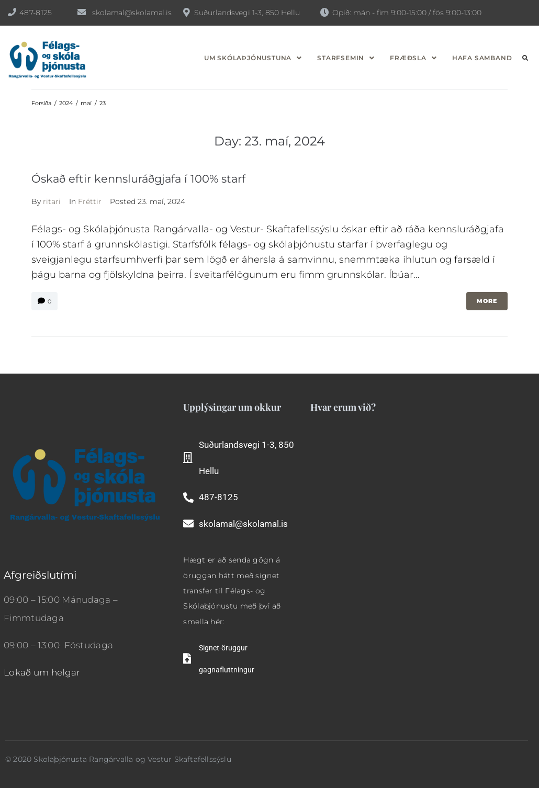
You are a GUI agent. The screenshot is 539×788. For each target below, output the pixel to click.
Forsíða (41, 103)
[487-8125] (12, 12)
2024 (66, 103)
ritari (52, 201)
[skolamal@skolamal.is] (81, 12)
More (487, 301)
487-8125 (35, 12)
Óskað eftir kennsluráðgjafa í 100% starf (138, 178)
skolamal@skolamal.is (132, 12)
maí (86, 103)
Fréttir (90, 201)
